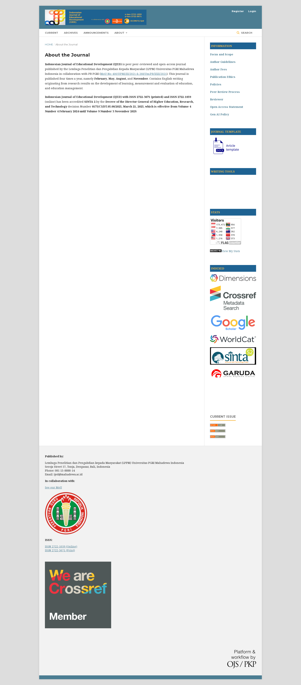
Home (49, 44)
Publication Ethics (222, 77)
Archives (71, 32)
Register (238, 11)
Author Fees (218, 69)
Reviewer (216, 99)
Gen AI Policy (219, 114)
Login (252, 11)
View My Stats (231, 251)
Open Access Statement (226, 107)
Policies (215, 84)
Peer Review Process (225, 92)
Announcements (96, 32)
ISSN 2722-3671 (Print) (60, 550)
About (119, 32)
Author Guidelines (223, 62)
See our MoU (53, 487)
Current (51, 32)
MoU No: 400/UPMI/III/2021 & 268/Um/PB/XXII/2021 (134, 74)
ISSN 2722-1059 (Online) (61, 546)
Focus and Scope (221, 54)
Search (246, 32)
